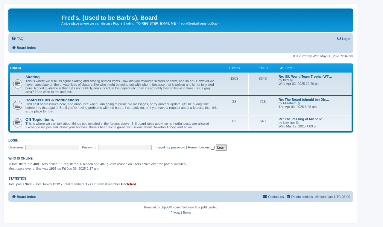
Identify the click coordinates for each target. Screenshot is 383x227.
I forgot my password (170, 147)
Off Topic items (39, 119)
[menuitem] (17, 38)
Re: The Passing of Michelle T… (303, 119)
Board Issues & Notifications (52, 100)
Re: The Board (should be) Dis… (304, 99)
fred (286, 80)
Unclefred (128, 184)
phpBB (165, 207)
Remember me (201, 147)
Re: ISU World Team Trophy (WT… (305, 76)
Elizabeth (290, 103)
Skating (32, 77)
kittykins (289, 122)
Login (13, 140)
